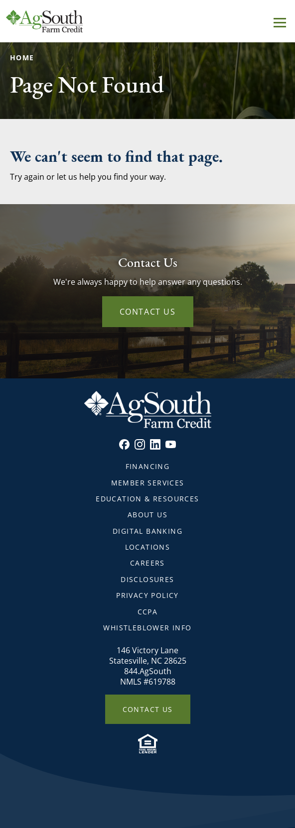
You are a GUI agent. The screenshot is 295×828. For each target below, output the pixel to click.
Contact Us (148, 311)
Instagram (140, 444)
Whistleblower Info (147, 627)
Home (22, 57)
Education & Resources (147, 498)
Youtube (170, 444)
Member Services (147, 482)
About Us (147, 514)
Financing (148, 466)
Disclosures (147, 579)
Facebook (124, 444)
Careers (147, 563)
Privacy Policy (147, 595)
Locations (147, 547)
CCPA (148, 611)
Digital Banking (147, 531)
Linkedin (155, 444)
